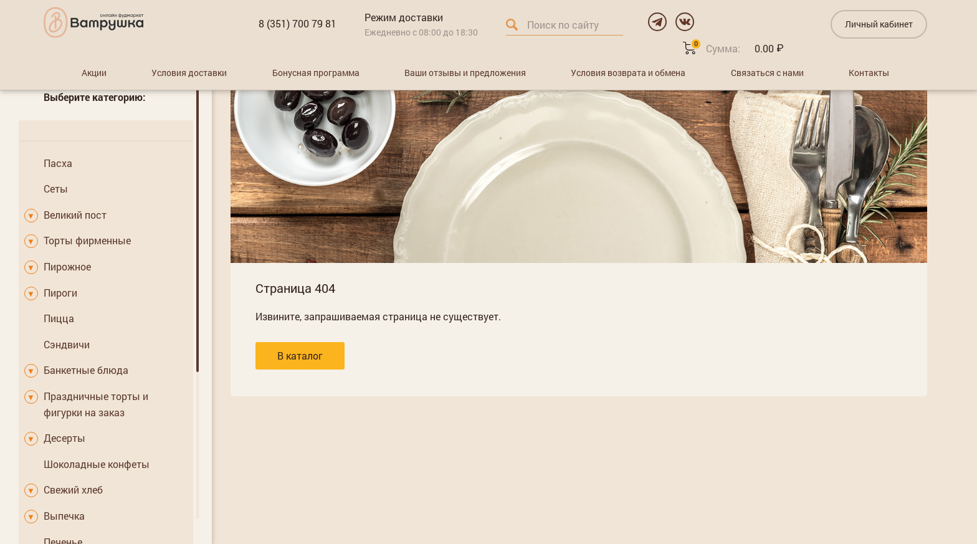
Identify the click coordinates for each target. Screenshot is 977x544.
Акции (94, 73)
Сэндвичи (67, 344)
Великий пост (75, 214)
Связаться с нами (767, 73)
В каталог (300, 355)
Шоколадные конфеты (97, 463)
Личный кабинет (879, 24)
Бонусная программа (316, 73)
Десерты (64, 437)
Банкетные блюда (86, 369)
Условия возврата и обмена (628, 73)
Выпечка (64, 515)
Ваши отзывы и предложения (465, 73)
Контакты (869, 73)
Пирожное (67, 266)
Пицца (59, 318)
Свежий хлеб (73, 489)
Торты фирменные (87, 240)
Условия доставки (189, 73)
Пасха (58, 162)
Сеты (56, 188)
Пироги (60, 292)
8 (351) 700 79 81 (297, 23)
